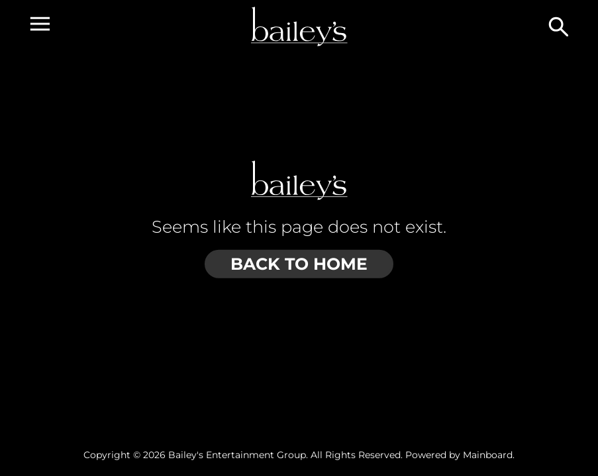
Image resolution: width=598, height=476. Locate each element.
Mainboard (488, 455)
